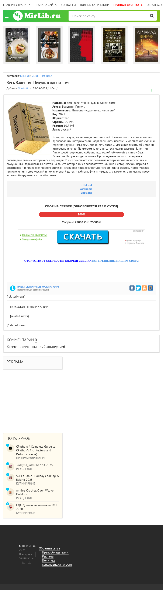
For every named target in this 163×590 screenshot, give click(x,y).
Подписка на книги (94, 5)
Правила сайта (45, 5)
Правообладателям (55, 552)
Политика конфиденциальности (57, 562)
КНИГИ (24, 76)
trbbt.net (86, 185)
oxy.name (86, 189)
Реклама (47, 556)
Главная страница (16, 5)
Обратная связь (49, 548)
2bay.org (86, 193)
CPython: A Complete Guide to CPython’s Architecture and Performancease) (35, 450)
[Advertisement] (81, 399)
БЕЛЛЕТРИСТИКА (41, 76)
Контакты (68, 5)
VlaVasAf (23, 88)
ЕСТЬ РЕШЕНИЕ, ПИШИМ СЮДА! (115, 260)
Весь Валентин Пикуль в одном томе (38, 82)
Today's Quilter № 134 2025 (34, 465)
